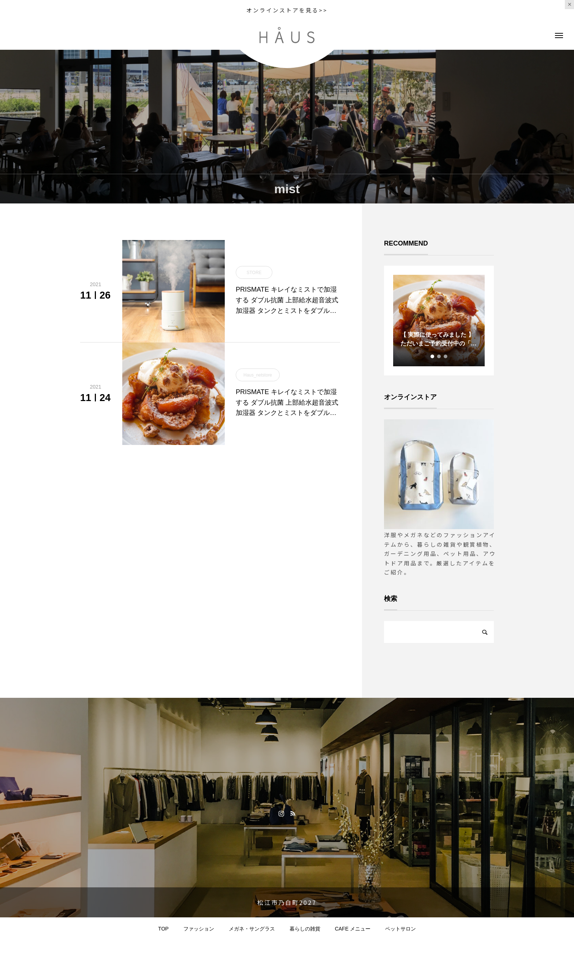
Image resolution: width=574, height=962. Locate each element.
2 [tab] (439, 356)
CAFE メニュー (352, 929)
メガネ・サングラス (252, 929)
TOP (163, 929)
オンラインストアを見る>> (287, 10)
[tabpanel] (439, 320)
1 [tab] (432, 356)
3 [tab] (446, 356)
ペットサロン (400, 929)
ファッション (198, 929)
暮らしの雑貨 (305, 929)
